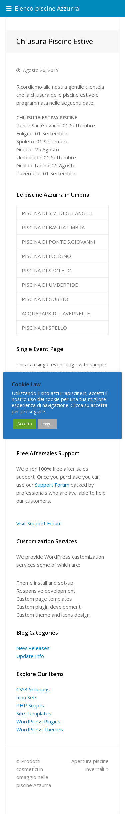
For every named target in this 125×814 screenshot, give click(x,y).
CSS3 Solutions (33, 689)
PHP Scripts (30, 705)
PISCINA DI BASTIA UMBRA (53, 227)
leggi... (47, 423)
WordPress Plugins (38, 721)
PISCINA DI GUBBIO (45, 299)
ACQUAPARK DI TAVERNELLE (56, 313)
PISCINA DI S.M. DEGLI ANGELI (57, 213)
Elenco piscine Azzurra (42, 8)
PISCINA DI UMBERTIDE (50, 284)
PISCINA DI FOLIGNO (46, 256)
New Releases (33, 648)
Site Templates (33, 713)
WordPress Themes (39, 729)
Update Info (30, 656)
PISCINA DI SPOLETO (47, 270)
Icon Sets (27, 697)
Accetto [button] (24, 424)
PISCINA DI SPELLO (44, 327)
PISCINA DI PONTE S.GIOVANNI (58, 241)
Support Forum (52, 484)
